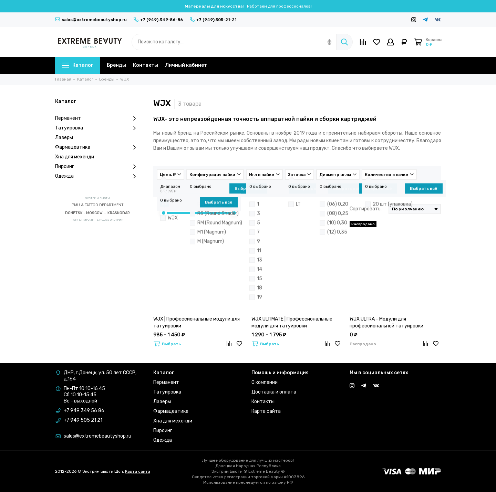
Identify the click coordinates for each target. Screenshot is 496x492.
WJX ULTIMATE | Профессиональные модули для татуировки (291, 322)
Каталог (77, 65)
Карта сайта (266, 411)
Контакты (145, 65)
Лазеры (64, 137)
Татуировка (97, 128)
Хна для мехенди (74, 157)
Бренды (116, 65)
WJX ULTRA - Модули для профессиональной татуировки (386, 322)
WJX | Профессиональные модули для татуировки (196, 322)
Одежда (97, 176)
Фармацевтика (97, 147)
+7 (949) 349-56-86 (158, 19)
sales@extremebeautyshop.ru (91, 19)
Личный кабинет (186, 65)
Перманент (97, 118)
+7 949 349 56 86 (84, 411)
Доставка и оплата (273, 392)
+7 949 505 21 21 (83, 420)
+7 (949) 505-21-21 (213, 19)
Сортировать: (366, 209)
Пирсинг (97, 167)
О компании (264, 382)
